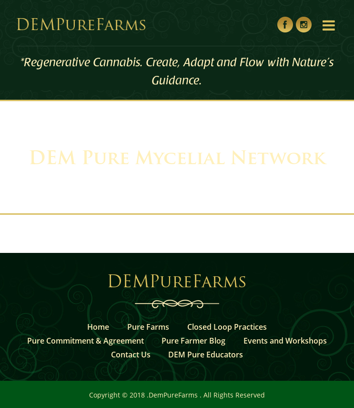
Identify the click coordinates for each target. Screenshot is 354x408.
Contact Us (131, 354)
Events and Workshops (285, 340)
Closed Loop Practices (227, 327)
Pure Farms (148, 327)
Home (98, 327)
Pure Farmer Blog (193, 340)
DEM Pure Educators (205, 354)
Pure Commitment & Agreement (85, 340)
